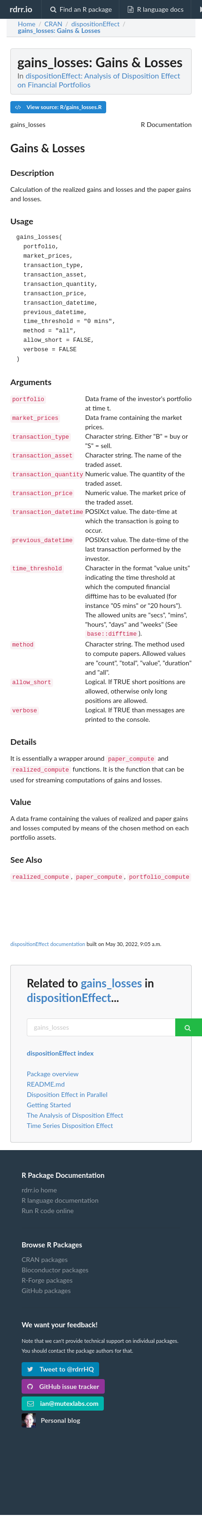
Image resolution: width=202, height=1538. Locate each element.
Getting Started (49, 1101)
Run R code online (48, 1207)
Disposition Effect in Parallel (67, 1091)
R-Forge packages (47, 1276)
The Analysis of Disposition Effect (75, 1111)
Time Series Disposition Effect (70, 1122)
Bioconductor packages (55, 1266)
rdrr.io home (39, 1186)
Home (26, 24)
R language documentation (60, 1196)
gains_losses (111, 979)
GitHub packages (46, 1287)
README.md (46, 1080)
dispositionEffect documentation (47, 940)
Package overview (52, 1070)
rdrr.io (20, 9)
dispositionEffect (69, 994)
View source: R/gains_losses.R (58, 106)
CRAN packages (45, 1256)
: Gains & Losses (59, 30)
